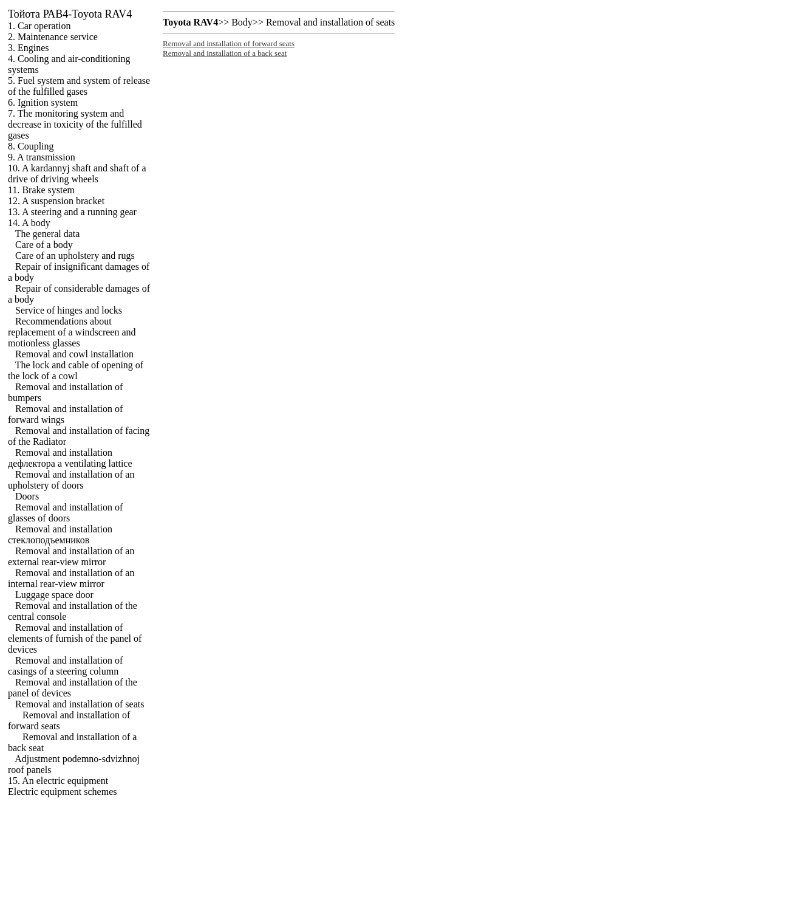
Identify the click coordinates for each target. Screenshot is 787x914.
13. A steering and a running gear (72, 212)
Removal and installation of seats (79, 704)
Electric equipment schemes (62, 791)
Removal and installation (60, 534)
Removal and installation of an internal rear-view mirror (71, 578)
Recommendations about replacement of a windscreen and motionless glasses (72, 332)
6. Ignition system (43, 102)
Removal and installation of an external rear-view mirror (71, 556)
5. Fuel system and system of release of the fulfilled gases (79, 86)
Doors (27, 496)
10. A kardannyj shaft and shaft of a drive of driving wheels (77, 173)
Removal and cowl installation (74, 354)
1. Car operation (39, 26)
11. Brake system (41, 190)
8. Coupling (31, 146)
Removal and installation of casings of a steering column (65, 665)
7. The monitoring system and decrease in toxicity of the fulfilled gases (75, 124)
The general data (47, 233)
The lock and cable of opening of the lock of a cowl (75, 370)
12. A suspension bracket (56, 201)
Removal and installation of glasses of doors (65, 512)
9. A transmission (41, 157)
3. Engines (28, 48)
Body (242, 22)
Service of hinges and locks (68, 310)
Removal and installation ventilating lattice (70, 458)
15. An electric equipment (58, 780)
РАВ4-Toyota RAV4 (70, 14)
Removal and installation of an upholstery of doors (71, 479)
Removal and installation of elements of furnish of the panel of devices (74, 638)
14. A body (29, 223)
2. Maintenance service (53, 37)
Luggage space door (54, 594)
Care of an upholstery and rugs (75, 255)
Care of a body (44, 244)
